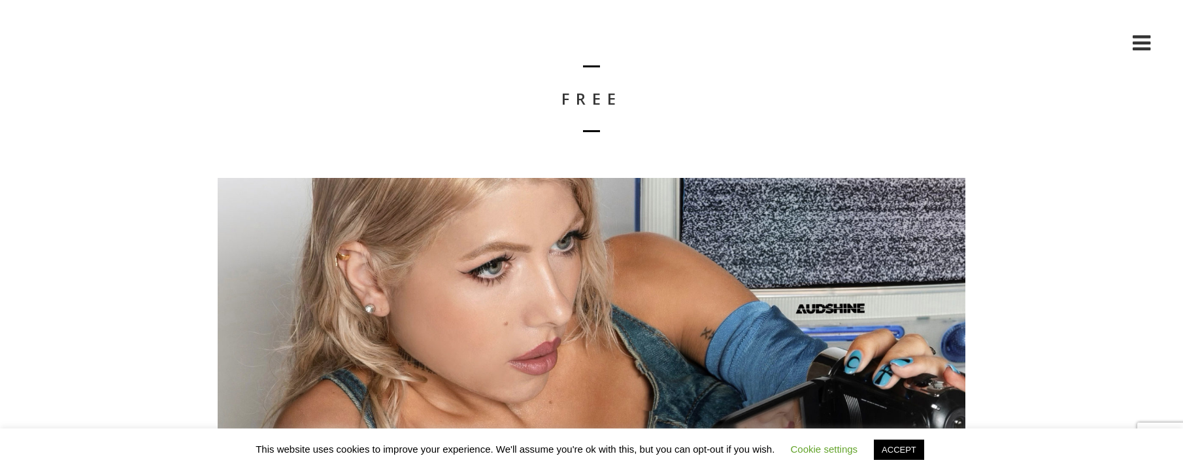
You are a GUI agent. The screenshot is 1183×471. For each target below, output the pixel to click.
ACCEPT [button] (899, 450)
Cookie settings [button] (824, 449)
